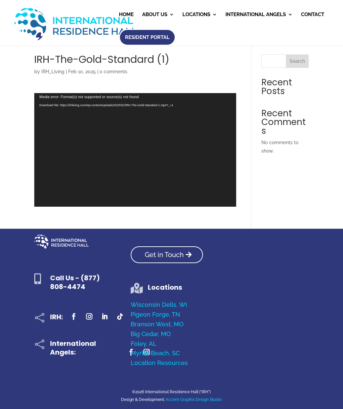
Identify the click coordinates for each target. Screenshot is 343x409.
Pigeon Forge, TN (155, 314)
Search (297, 61)
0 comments (113, 71)
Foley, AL (144, 343)
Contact (312, 14)
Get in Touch (164, 255)
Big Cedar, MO (151, 333)
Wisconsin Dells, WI (159, 304)
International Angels (255, 14)
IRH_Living (53, 71)
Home (126, 14)
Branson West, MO (157, 324)
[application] (135, 150)
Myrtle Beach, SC (155, 353)
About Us (154, 14)
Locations (196, 14)
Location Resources (159, 362)
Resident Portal (147, 37)
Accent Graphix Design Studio (194, 399)
